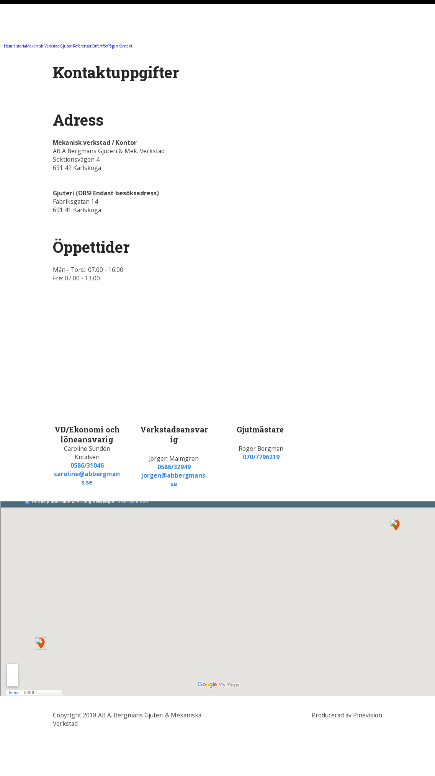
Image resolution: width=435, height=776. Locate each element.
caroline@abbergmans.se (87, 478)
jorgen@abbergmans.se (174, 479)
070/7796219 (261, 457)
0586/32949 (174, 467)
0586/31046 (87, 465)
